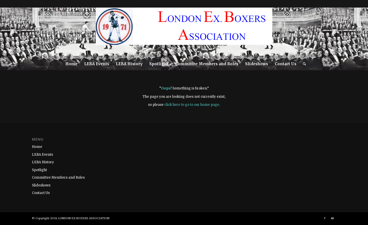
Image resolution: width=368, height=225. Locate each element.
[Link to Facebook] (349, 32)
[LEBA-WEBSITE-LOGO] (184, 32)
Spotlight (39, 170)
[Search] (303, 64)
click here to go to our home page (191, 105)
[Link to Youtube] (357, 32)
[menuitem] (71, 64)
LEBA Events (42, 154)
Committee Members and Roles (58, 177)
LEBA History (43, 162)
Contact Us (41, 193)
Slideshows (41, 185)
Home (37, 147)
